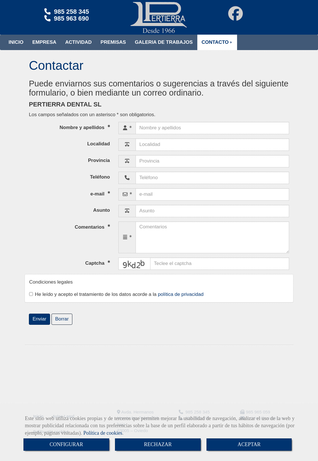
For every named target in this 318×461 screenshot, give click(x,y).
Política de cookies (102, 433)
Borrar (62, 324)
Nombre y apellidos (82, 133)
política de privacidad (181, 300)
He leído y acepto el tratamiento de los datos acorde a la (116, 300)
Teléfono (100, 182)
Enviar (39, 324)
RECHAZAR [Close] (158, 444)
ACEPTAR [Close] (249, 444)
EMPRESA (44, 48)
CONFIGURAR (66, 444)
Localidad (98, 149)
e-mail (98, 199)
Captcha (95, 268)
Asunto (101, 216)
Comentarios (90, 232)
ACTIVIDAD (78, 48)
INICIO (16, 48)
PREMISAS (113, 48)
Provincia (99, 166)
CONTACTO (217, 48)
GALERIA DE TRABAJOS (163, 48)
